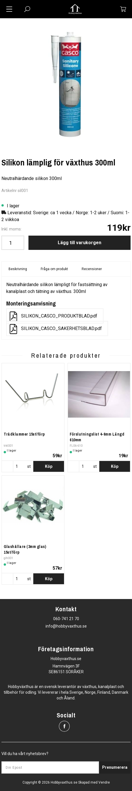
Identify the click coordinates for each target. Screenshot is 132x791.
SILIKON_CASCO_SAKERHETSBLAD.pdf (56, 329)
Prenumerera (114, 767)
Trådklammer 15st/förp (24, 434)
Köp (48, 466)
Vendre (104, 782)
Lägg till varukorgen (79, 242)
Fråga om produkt (54, 269)
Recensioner (92, 269)
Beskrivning (18, 269)
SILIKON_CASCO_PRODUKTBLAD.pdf (53, 316)
